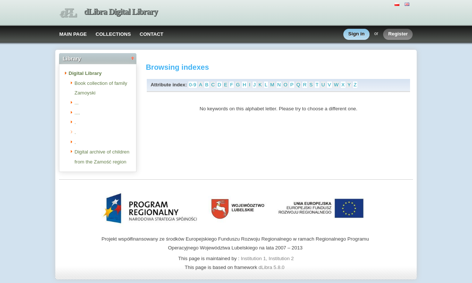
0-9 (192, 84)
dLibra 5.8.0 (272, 267)
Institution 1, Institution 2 (267, 258)
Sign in (356, 34)
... (76, 103)
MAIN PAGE (73, 34)
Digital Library (85, 73)
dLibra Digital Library (121, 11)
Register (398, 34)
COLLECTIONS (113, 34)
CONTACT (151, 34)
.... (77, 112)
